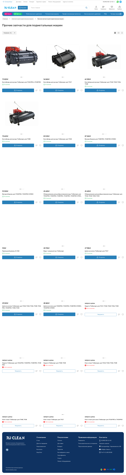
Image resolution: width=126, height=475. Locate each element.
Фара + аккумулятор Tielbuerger (53, 251)
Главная (5, 19)
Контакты (39, 449)
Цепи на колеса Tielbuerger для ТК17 (96, 251)
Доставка (18, 1)
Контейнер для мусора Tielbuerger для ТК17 (57, 82)
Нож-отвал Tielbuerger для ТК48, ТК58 (14, 419)
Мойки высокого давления (34, 14)
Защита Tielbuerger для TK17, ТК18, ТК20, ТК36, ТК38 (101, 306)
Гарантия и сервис (41, 1)
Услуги (59, 458)
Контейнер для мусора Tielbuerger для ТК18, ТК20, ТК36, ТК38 (103, 83)
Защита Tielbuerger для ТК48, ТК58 (54, 363)
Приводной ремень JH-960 (10, 251)
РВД (105, 14)
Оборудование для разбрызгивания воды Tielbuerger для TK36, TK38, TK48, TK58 (103, 195)
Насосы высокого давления (92, 14)
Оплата (25, 1)
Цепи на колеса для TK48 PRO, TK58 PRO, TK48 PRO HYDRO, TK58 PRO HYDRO (62, 307)
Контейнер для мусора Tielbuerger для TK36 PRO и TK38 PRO (21, 82)
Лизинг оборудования (54, 1)
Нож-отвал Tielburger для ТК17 (53, 419)
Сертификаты (61, 455)
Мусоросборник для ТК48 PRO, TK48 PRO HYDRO (100, 139)
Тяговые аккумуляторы (117, 14)
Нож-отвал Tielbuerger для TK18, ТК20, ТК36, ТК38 (101, 363)
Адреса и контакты (68, 1)
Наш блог (39, 452)
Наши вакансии (41, 446)
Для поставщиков (41, 443)
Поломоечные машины (52, 14)
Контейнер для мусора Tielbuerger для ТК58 (57, 139)
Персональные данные (85, 446)
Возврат (32, 1)
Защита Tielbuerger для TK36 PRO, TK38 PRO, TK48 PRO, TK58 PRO (21, 364)
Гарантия (60, 449)
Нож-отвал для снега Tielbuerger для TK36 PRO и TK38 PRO (104, 419)
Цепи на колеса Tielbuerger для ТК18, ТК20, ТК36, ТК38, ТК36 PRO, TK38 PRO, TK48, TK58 (21, 307)
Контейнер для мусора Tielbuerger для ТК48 (16, 139)
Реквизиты (81, 440)
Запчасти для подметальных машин (22, 19)
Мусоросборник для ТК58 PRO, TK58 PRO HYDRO (17, 194)
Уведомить (100, 314)
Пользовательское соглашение (87, 443)
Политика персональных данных (14, 467)
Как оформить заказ (63, 452)
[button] (120, 14)
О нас (38, 440)
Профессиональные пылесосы (71, 14)
